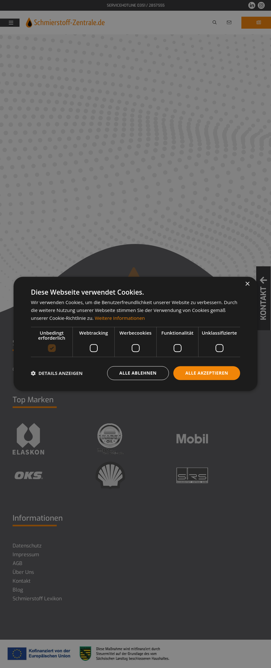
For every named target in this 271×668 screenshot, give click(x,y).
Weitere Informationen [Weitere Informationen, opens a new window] (120, 318)
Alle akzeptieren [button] (206, 373)
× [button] (247, 284)
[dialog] (135, 334)
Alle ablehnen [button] (138, 373)
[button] (57, 373)
